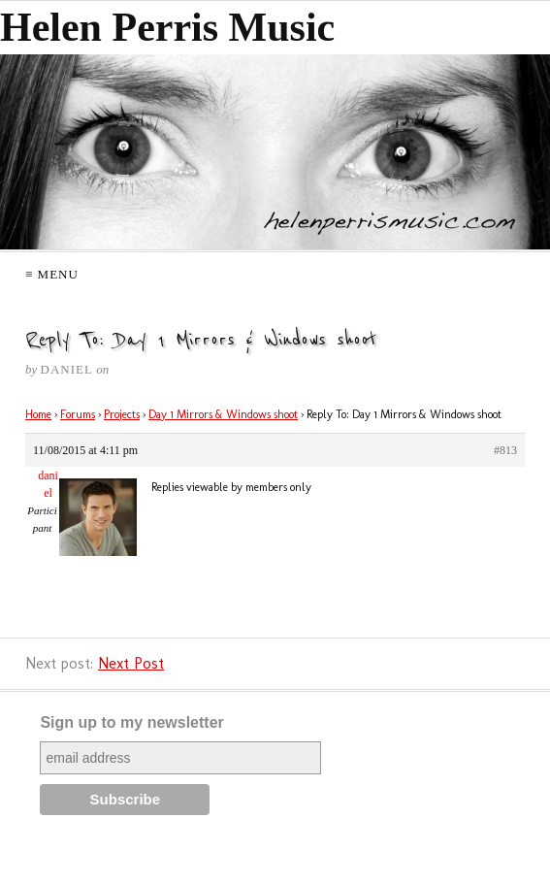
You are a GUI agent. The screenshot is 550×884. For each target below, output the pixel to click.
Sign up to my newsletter (131, 722)
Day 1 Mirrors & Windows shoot (223, 414)
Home (38, 414)
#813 (505, 450)
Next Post (131, 663)
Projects (122, 414)
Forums (77, 414)
